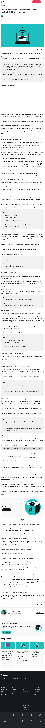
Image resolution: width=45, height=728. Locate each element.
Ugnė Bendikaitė (18, 21)
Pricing (2, 691)
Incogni (2, 696)
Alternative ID (3, 683)
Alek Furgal (19, 663)
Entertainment (9, 651)
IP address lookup (37, 685)
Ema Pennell (6, 16)
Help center (36, 696)
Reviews (13, 691)
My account (28, 1)
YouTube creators (26, 703)
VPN (41, 163)
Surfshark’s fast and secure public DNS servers (26, 378)
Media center (25, 683)
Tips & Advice (36, 652)
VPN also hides (36, 204)
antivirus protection (5, 479)
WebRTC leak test (37, 689)
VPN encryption (18, 204)
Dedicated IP (14, 689)
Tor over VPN (11, 596)
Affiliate (24, 701)
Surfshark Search (4, 689)
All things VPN (24, 651)
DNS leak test (36, 687)
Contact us (25, 695)
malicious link (24, 475)
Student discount (26, 705)
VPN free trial (14, 695)
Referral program (26, 709)
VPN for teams (14, 701)
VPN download (14, 693)
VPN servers (14, 687)
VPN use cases (14, 685)
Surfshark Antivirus (4, 687)
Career (24, 687)
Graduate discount (26, 707)
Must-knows (21, 652)
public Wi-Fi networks (14, 142)
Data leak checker (37, 691)
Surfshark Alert (3, 685)
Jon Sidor (4, 663)
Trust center (25, 685)
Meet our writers (39, 612)
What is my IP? (36, 683)
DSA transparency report (27, 693)
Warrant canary (25, 691)
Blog (3, 651)
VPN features (14, 683)
